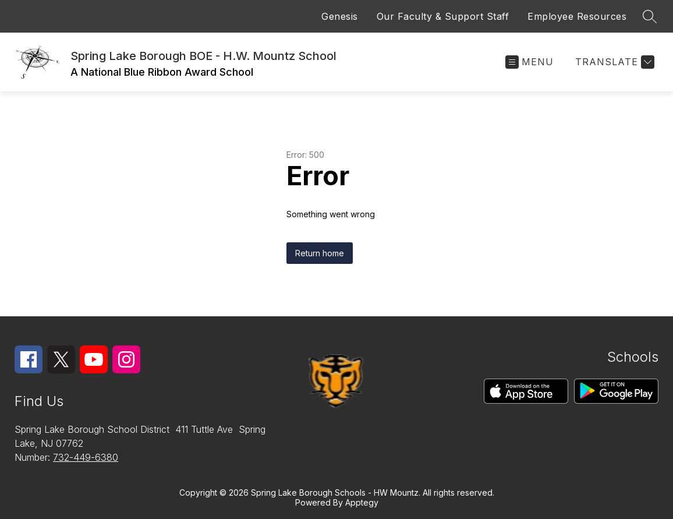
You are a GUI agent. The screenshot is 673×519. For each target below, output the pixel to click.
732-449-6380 (85, 457)
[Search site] (650, 16)
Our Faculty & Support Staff (443, 16)
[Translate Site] (613, 62)
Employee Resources (576, 16)
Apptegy (361, 502)
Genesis (339, 16)
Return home (319, 253)
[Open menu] (529, 62)
